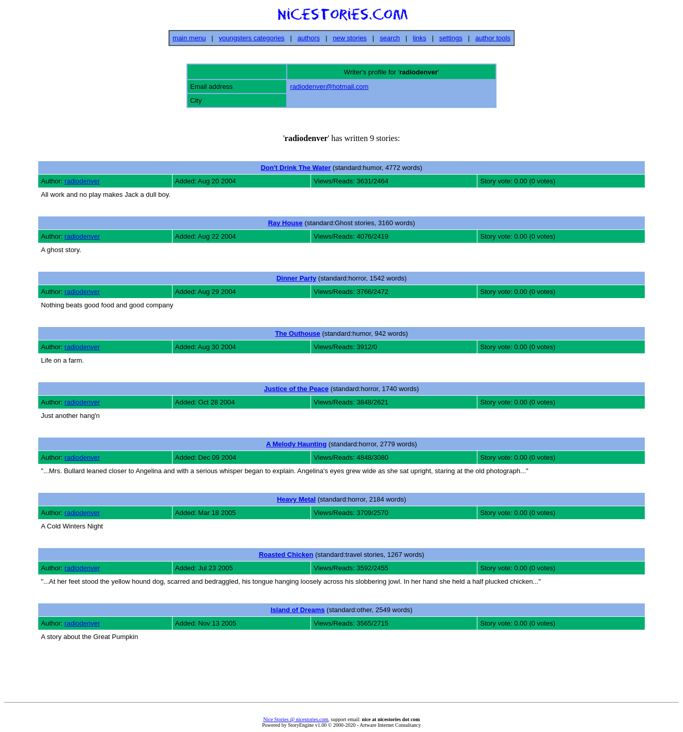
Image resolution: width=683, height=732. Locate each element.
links (419, 38)
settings (450, 38)
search (390, 38)
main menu (189, 38)
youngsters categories (251, 38)
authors (309, 38)
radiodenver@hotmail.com (329, 86)
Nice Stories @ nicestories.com (295, 719)
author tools (492, 38)
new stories (350, 38)
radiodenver (82, 181)
